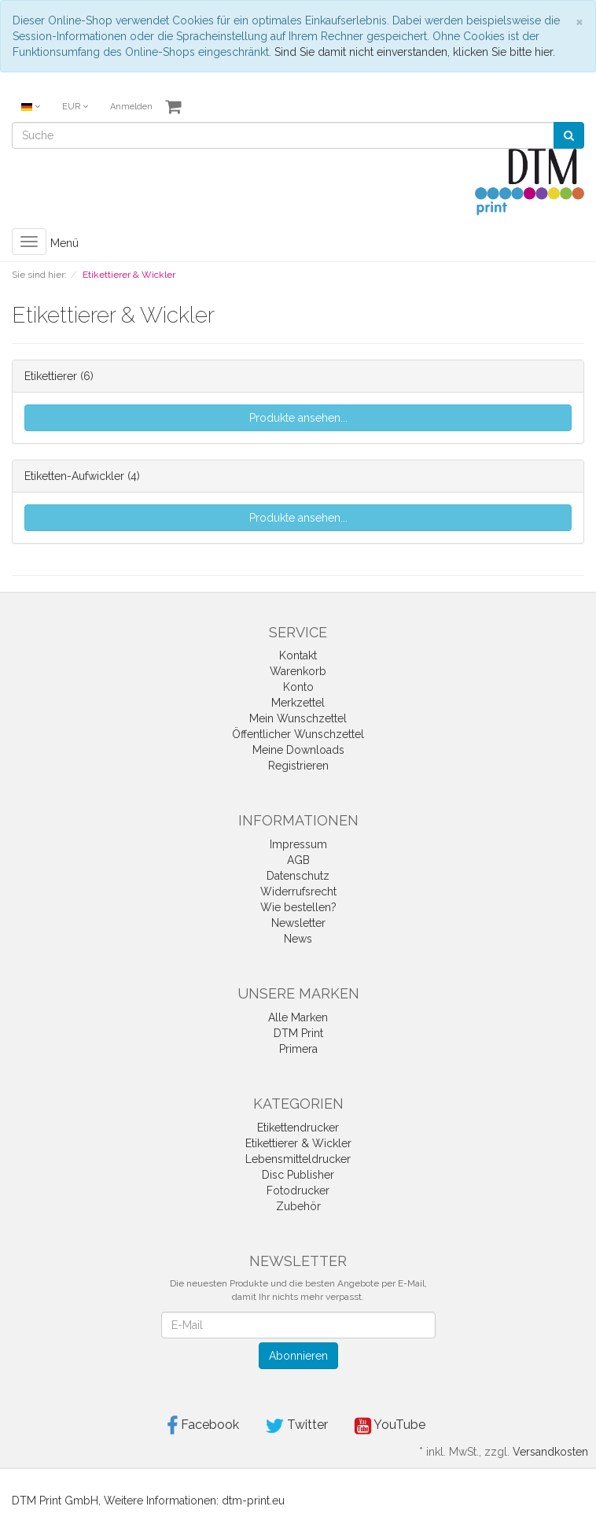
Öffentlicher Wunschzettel (298, 734)
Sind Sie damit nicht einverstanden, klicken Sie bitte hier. (414, 52)
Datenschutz (298, 875)
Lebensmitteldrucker (298, 1159)
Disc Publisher (298, 1174)
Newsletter (298, 923)
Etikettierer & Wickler (298, 1143)
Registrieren (298, 765)
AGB (298, 860)
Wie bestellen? (298, 907)
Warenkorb (298, 671)
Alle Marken (298, 1017)
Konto (298, 687)
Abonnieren (298, 1355)
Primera (298, 1049)
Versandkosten (550, 1451)
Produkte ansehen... (298, 418)
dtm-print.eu (253, 1500)
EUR (75, 107)
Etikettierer (50, 376)
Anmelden (131, 107)
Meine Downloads (298, 750)
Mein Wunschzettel (298, 718)
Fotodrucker (298, 1190)
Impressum (298, 844)
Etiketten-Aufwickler (74, 476)
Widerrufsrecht (298, 891)
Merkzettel (298, 702)
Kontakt (298, 655)
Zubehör (298, 1206)
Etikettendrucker (298, 1127)
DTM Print (298, 1033)
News (298, 938)
